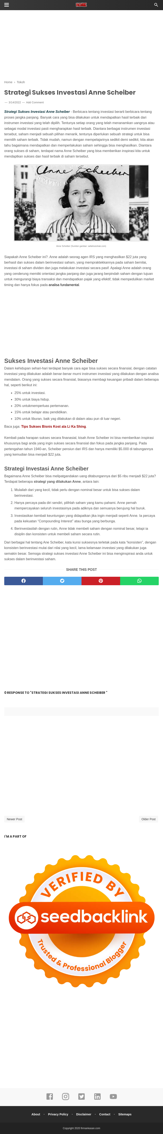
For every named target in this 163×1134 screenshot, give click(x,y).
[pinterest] (101, 581)
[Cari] (156, 6)
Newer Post (14, 819)
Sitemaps (124, 1114)
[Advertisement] (81, 44)
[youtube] (113, 1099)
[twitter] (62, 581)
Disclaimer (83, 1114)
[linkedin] (97, 1099)
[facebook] (23, 581)
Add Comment (35, 102)
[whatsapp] (139, 581)
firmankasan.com (90, 1128)
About (35, 1114)
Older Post (149, 819)
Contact (104, 1114)
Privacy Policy (58, 1114)
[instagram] (65, 1099)
